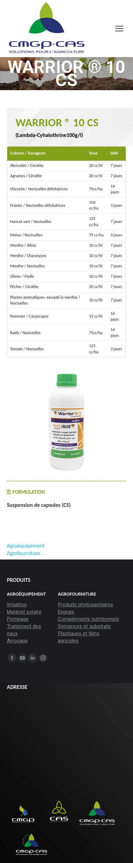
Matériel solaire (24, 612)
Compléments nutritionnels (88, 619)
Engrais (66, 612)
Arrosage (17, 641)
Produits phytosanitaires (85, 604)
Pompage (18, 619)
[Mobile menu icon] (119, 28)
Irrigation (17, 604)
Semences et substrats (84, 626)
